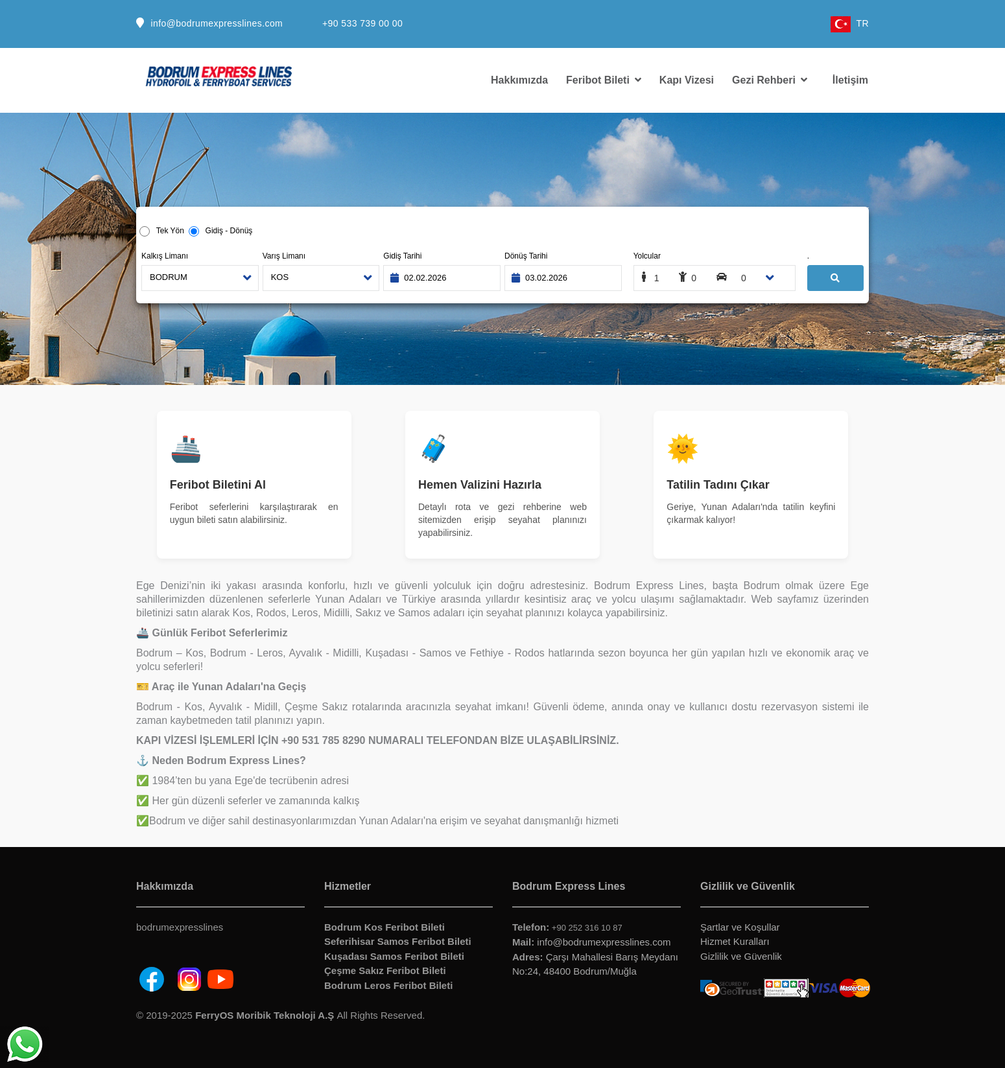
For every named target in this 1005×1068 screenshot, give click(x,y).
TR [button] (850, 23)
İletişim (850, 80)
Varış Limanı (284, 256)
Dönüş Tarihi (525, 256)
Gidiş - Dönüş (226, 230)
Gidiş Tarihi (402, 256)
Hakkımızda (519, 80)
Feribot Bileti (603, 80)
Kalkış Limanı (164, 256)
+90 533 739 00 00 (362, 23)
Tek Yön (169, 230)
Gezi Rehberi (769, 80)
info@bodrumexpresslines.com (216, 23)
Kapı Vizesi (686, 80)
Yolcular (647, 256)
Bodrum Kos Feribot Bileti (384, 927)
